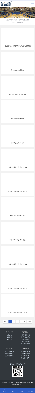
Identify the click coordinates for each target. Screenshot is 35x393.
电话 (13, 390)
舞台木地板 (25, 339)
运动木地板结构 (23, 20)
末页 (29, 322)
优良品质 (9, 339)
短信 (22, 390)
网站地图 (4, 382)
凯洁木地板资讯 (25, 351)
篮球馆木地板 (26, 335)
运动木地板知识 (25, 356)
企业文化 (9, 335)
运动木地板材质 (11, 20)
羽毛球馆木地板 (25, 337)
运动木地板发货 (25, 343)
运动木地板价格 (25, 358)
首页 (4, 390)
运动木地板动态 (25, 353)
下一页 (23, 322)
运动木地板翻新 (17, 22)
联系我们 (30, 390)
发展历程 (9, 337)
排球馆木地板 (26, 341)
